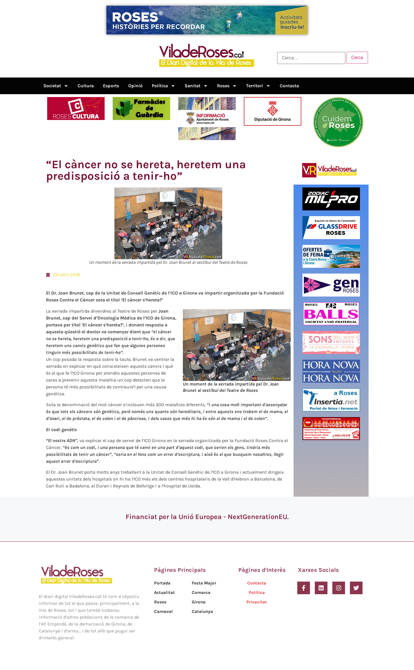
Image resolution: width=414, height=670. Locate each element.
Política (163, 86)
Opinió (135, 85)
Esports (111, 85)
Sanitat (196, 86)
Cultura (86, 85)
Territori (258, 86)
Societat (55, 86)
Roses (227, 86)
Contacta (289, 85)
